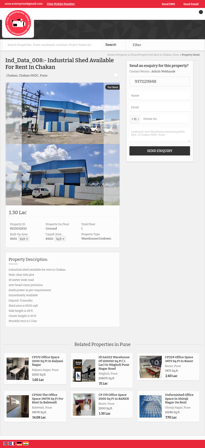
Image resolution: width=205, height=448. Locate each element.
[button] (61, 4)
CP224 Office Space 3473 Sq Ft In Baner (179, 359)
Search (110, 45)
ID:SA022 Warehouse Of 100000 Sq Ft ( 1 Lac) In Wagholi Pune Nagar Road (114, 362)
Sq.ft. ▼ (24, 238)
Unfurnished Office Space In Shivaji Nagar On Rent (179, 398)
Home (111, 54)
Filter (137, 45)
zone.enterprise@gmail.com (24, 4)
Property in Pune (127, 54)
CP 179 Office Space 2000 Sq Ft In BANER (114, 396)
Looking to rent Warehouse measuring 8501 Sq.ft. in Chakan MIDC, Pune (159, 135)
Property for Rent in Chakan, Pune (159, 54)
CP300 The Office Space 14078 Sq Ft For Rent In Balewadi (47, 398)
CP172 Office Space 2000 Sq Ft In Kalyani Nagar (47, 361)
